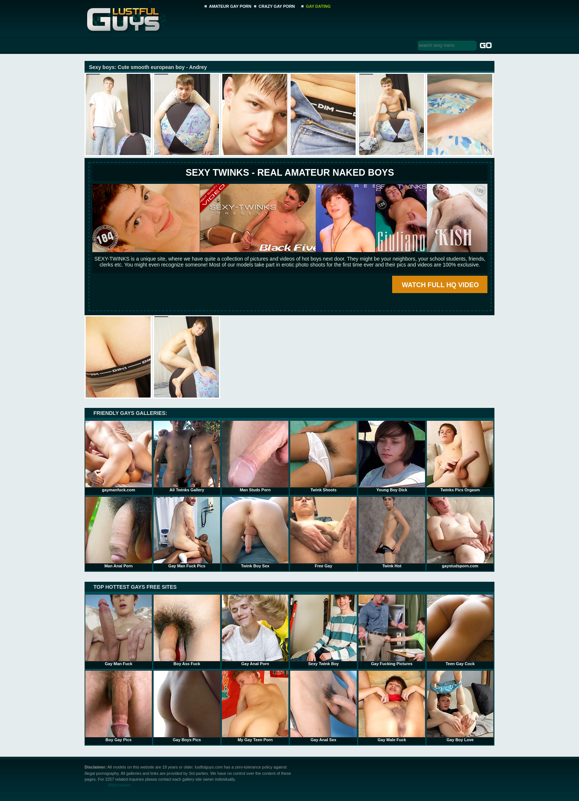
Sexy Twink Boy (323, 630)
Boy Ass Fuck (186, 630)
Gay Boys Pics (186, 706)
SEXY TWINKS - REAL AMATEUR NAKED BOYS (290, 172)
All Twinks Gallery (186, 456)
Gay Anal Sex (323, 706)
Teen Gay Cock (460, 630)
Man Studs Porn (255, 456)
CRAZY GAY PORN (276, 6)
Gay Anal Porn (255, 630)
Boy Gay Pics (118, 706)
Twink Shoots (323, 456)
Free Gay (323, 532)
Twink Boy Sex (255, 532)
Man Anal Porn (118, 532)
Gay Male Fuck (391, 706)
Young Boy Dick (391, 456)
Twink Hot (391, 532)
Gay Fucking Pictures (391, 630)
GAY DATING (318, 6)
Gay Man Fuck (118, 630)
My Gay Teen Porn (255, 706)
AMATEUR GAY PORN (230, 6)
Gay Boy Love (460, 706)
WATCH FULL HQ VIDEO (440, 285)
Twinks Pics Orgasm (460, 456)
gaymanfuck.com (118, 456)
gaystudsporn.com (460, 532)
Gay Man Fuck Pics (186, 532)
